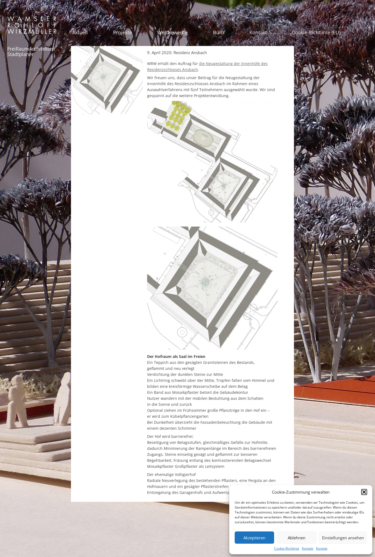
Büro (218, 32)
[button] (364, 492)
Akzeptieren (254, 537)
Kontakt (307, 548)
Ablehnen (296, 537)
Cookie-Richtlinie (286, 548)
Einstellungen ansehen (343, 537)
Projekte (122, 32)
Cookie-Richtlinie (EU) (316, 32)
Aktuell (80, 32)
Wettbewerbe (172, 32)
